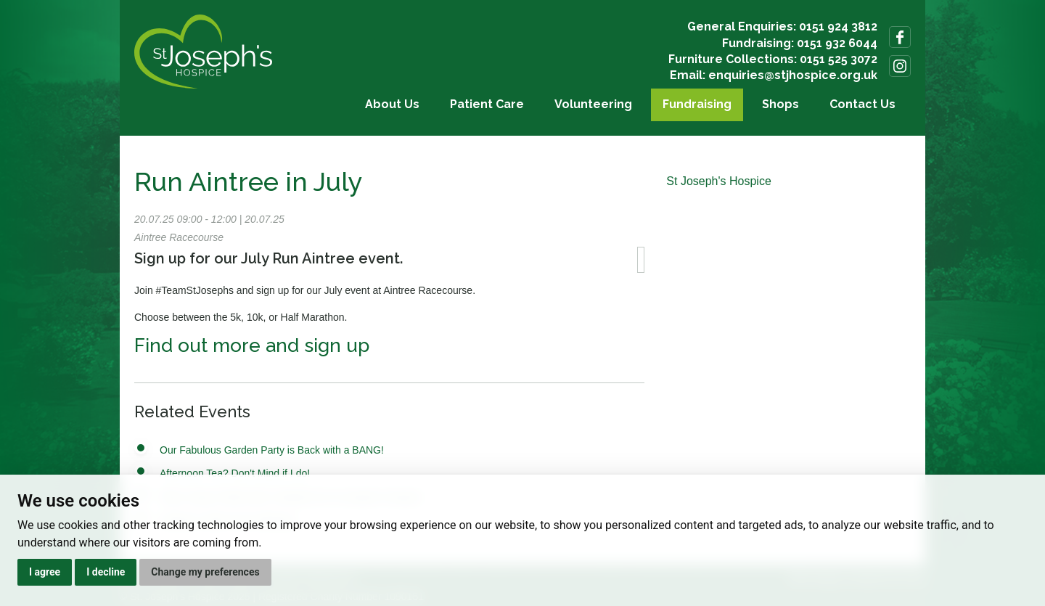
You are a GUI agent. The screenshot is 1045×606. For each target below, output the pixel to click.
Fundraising (697, 104)
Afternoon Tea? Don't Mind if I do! (235, 473)
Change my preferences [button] (205, 572)
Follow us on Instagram (900, 66)
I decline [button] (105, 572)
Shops (780, 104)
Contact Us (862, 104)
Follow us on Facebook (900, 37)
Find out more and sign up (251, 345)
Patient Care (487, 104)
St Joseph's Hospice (718, 181)
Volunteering (593, 104)
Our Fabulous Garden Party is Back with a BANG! (272, 450)
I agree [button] (44, 572)
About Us (392, 104)
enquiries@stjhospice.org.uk (792, 75)
